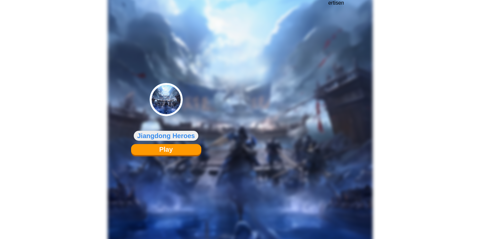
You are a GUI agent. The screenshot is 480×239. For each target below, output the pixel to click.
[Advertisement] (336, 114)
